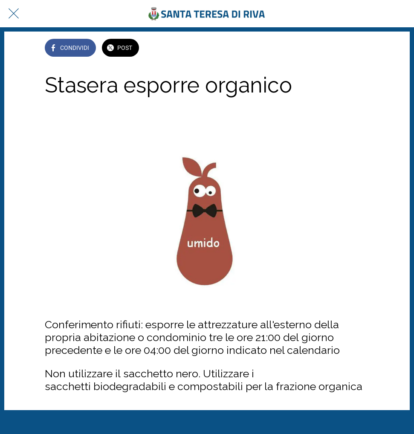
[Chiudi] (14, 14)
